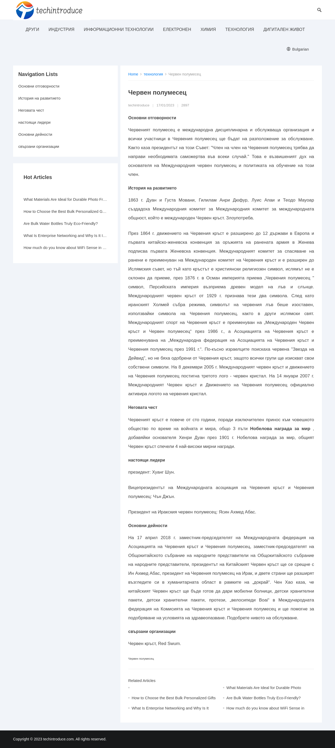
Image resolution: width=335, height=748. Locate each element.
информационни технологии (119, 29)
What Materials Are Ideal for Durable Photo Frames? (65, 199)
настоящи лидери (34, 122)
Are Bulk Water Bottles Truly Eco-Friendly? (263, 698)
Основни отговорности (38, 86)
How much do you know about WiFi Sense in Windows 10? (65, 247)
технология (239, 29)
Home (133, 74)
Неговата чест (31, 110)
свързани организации (38, 146)
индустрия (61, 29)
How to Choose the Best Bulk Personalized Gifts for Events (65, 211)
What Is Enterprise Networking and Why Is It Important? (65, 235)
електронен (177, 29)
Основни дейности (35, 134)
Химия (208, 29)
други (32, 29)
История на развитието (39, 98)
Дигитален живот (284, 29)
